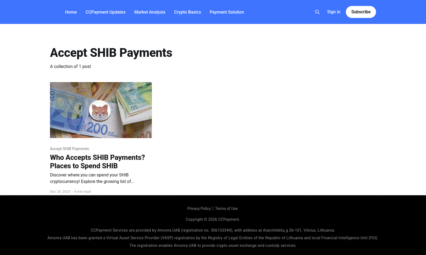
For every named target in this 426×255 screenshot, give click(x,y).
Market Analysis (149, 12)
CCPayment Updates (106, 12)
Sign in (333, 11)
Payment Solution (227, 12)
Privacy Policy (199, 208)
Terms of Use (226, 208)
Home (71, 12)
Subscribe (361, 11)
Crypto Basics (187, 12)
